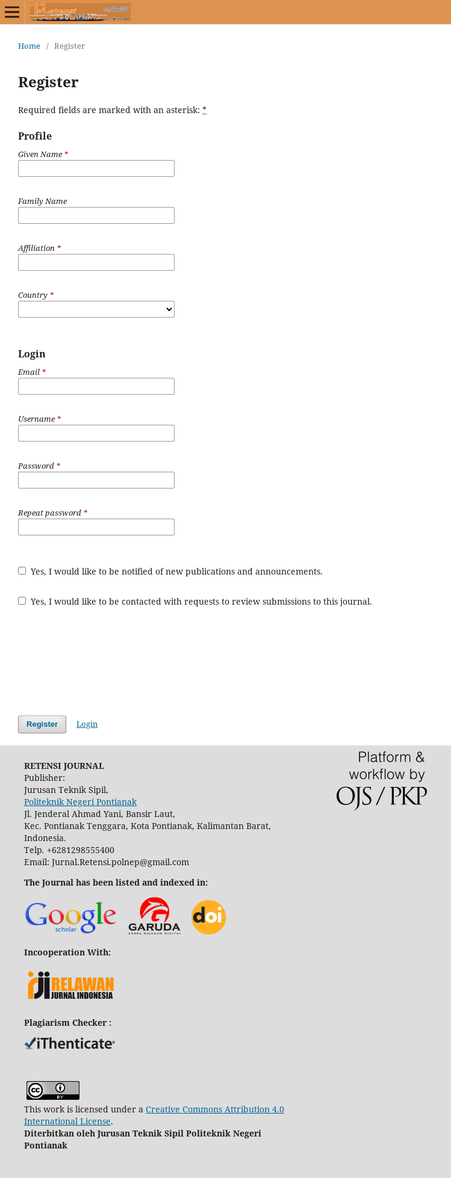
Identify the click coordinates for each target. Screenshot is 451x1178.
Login (87, 723)
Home (29, 45)
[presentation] (109, 661)
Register (42, 724)
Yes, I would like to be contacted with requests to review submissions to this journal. (195, 601)
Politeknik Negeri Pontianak (80, 801)
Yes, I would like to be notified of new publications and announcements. (170, 571)
